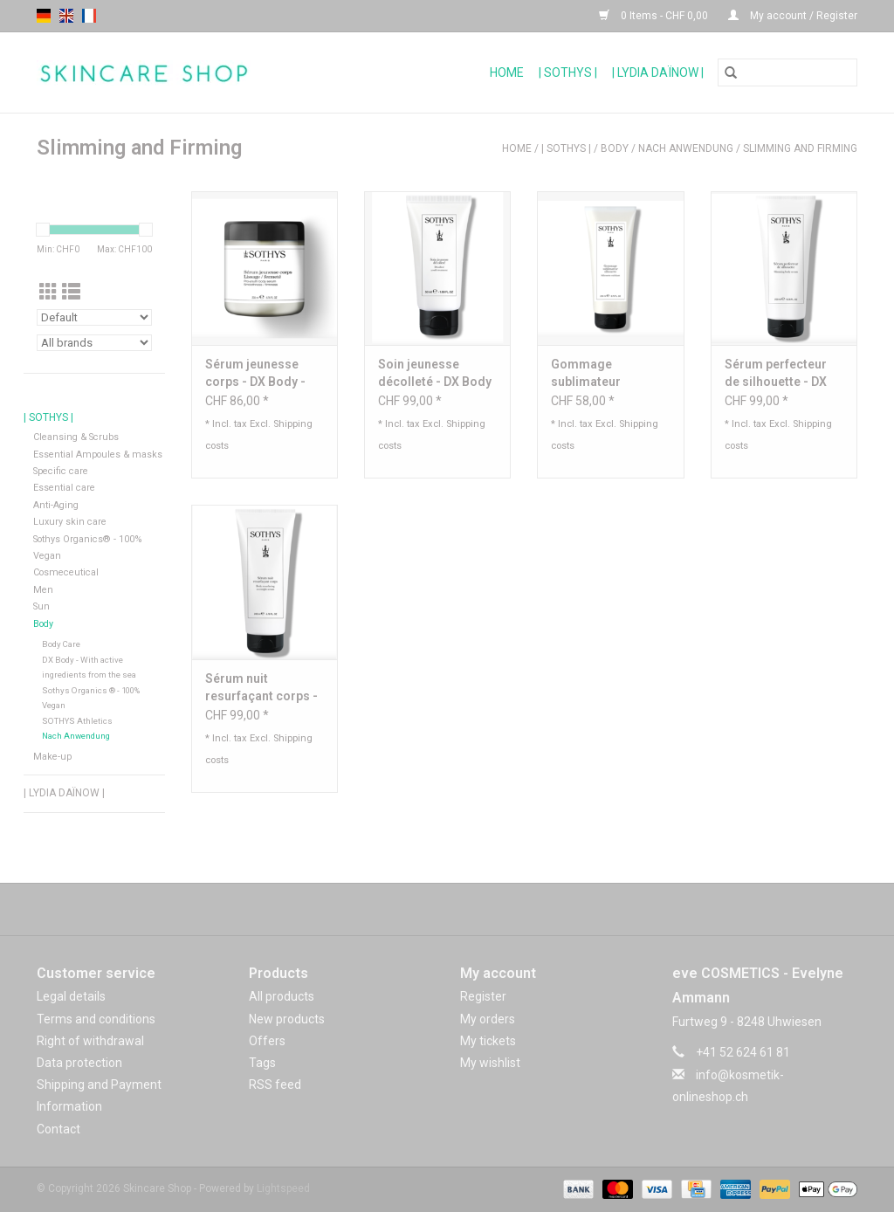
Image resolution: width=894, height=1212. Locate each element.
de (44, 16)
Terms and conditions (96, 1019)
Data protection (79, 1063)
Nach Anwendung (685, 148)
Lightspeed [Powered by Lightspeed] (283, 1188)
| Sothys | (568, 72)
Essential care (64, 487)
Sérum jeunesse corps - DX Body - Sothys (255, 373)
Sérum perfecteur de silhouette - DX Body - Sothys (776, 373)
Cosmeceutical (66, 572)
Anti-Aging (56, 505)
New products (287, 1019)
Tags (262, 1063)
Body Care (61, 644)
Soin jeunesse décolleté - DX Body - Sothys (435, 373)
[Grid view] (48, 292)
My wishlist (490, 1063)
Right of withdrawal (90, 1041)
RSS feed (275, 1084)
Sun (41, 606)
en (66, 16)
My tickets (488, 1041)
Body (615, 148)
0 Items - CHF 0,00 (655, 16)
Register (483, 996)
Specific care (60, 471)
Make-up (52, 756)
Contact (58, 1129)
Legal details (71, 996)
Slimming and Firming (800, 148)
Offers (267, 1041)
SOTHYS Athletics (77, 721)
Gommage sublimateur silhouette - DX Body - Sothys (609, 373)
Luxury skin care (70, 521)
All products (281, 996)
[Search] (787, 72)
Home (507, 72)
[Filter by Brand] (94, 342)
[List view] (71, 292)
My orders (487, 1019)
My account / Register (792, 16)
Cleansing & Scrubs (76, 437)
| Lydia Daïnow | (658, 72)
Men (43, 590)
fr (89, 16)
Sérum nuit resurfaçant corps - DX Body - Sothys (261, 688)
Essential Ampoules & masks (97, 454)
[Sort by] (94, 317)
